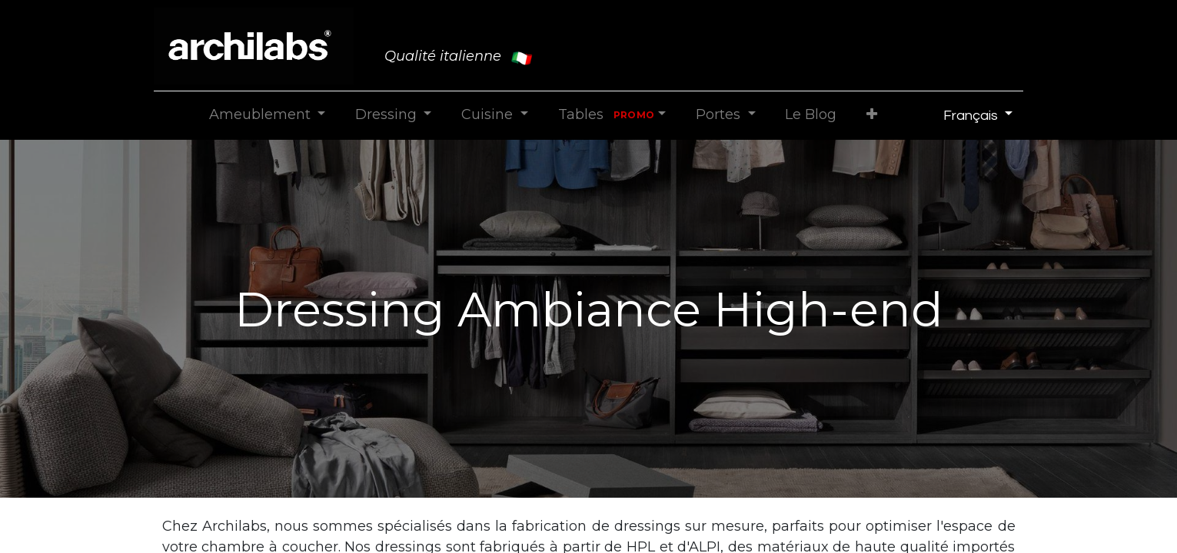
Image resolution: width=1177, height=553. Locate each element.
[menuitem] (811, 115)
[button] (872, 115)
